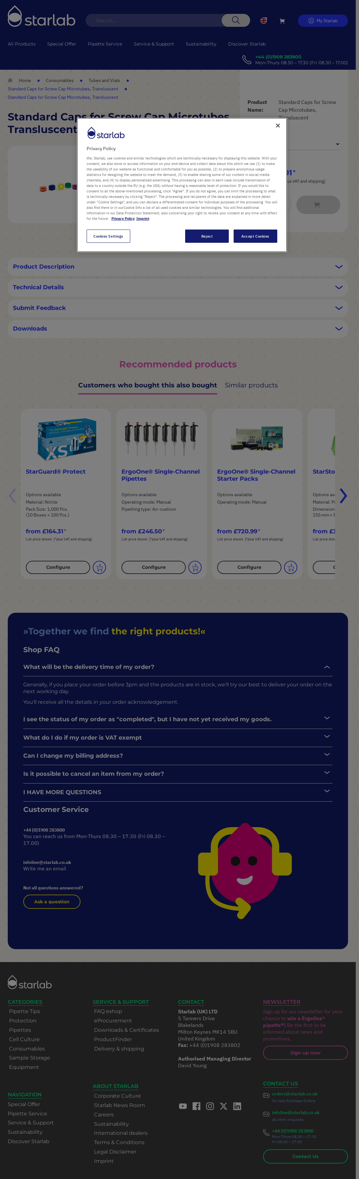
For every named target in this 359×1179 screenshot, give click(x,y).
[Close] (278, 125)
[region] (182, 185)
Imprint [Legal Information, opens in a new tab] (142, 218)
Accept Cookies (255, 236)
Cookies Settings (108, 236)
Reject (207, 236)
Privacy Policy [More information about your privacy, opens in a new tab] (123, 218)
